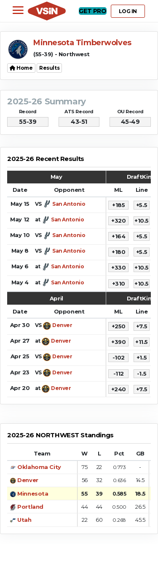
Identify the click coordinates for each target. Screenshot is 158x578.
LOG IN (128, 11)
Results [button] (49, 68)
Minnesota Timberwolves (82, 42)
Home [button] (21, 68)
